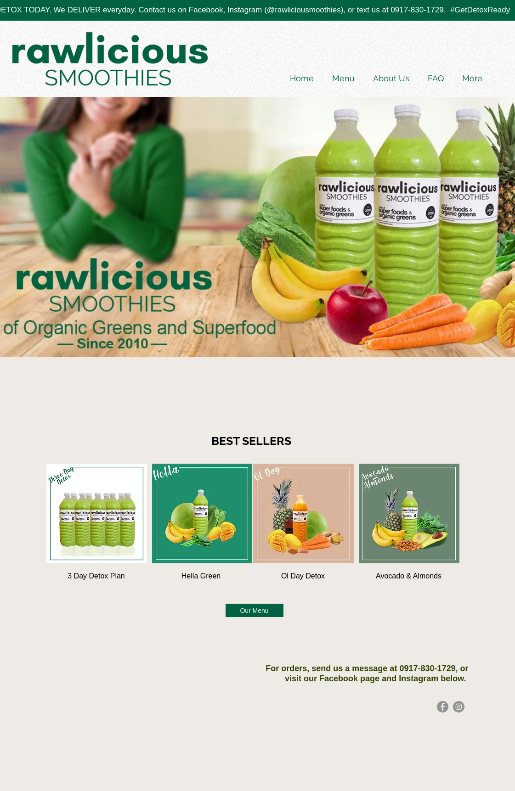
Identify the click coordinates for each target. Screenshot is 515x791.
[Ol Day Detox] (303, 576)
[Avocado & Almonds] (409, 576)
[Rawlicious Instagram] (458, 706)
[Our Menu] (254, 610)
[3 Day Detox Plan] (96, 576)
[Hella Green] (201, 576)
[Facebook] (442, 706)
